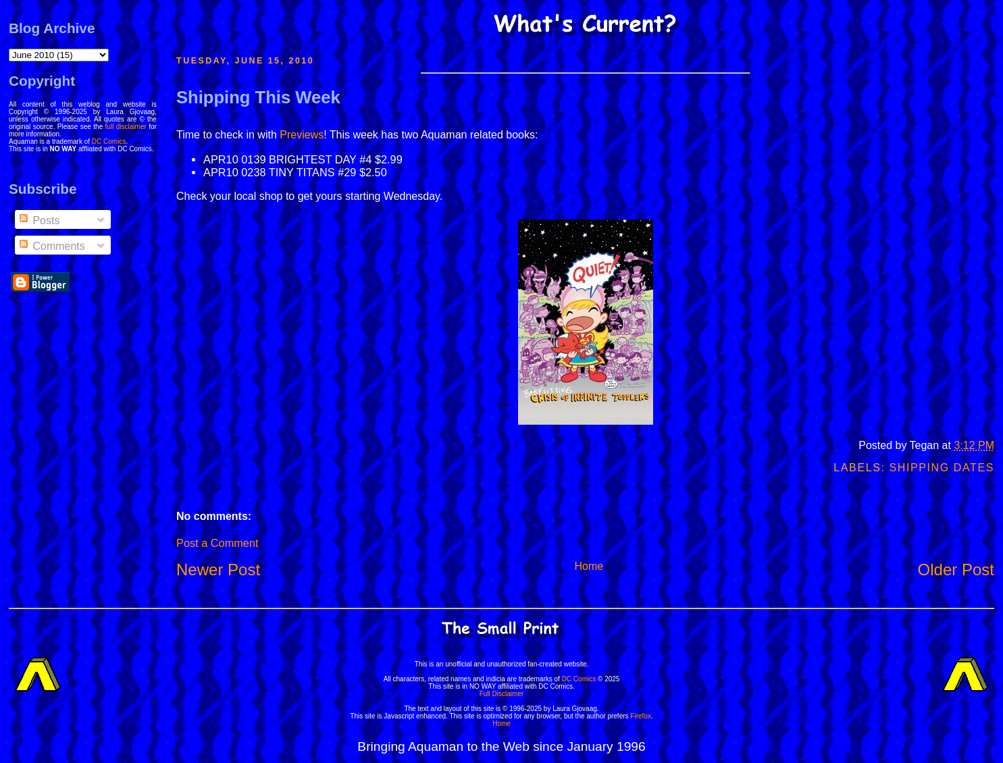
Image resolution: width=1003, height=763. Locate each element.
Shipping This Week (258, 97)
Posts (38, 220)
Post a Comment (217, 543)
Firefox (640, 716)
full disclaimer (126, 126)
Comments (51, 246)
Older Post (956, 569)
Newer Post (218, 569)
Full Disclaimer (502, 694)
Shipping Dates (942, 467)
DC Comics (109, 141)
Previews (302, 134)
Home (589, 566)
